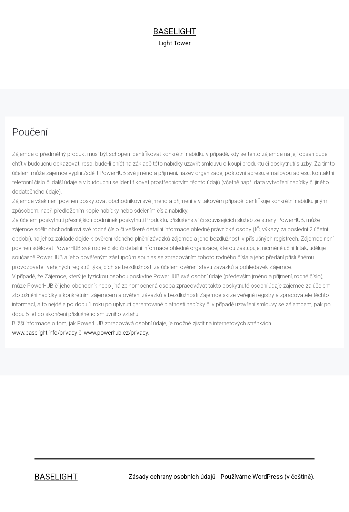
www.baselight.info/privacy (44, 332)
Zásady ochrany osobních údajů (172, 476)
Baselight (174, 31)
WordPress (267, 476)
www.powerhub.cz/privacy (116, 332)
